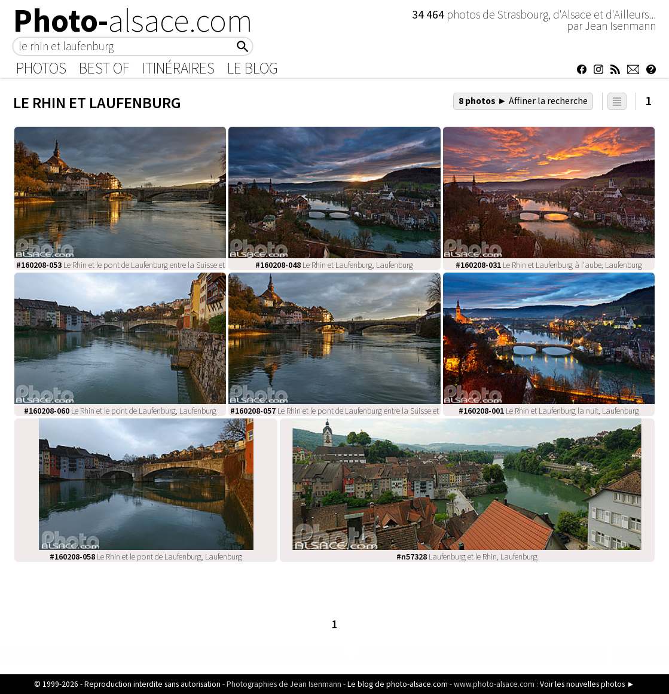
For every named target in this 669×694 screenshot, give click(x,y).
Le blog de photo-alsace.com (397, 684)
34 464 (429, 14)
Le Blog (252, 68)
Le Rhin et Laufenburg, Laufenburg (334, 264)
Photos (41, 68)
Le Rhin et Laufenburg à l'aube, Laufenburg (549, 264)
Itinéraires (178, 68)
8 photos (523, 100)
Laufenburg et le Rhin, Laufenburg (466, 556)
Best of (104, 68)
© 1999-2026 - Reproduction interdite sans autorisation (127, 684)
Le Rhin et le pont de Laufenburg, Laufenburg (120, 410)
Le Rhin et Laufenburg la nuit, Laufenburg (549, 410)
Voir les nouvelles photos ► (587, 684)
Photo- (133, 20)
